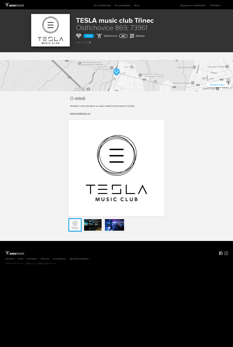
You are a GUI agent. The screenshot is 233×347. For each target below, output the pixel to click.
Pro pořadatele (122, 5)
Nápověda (32, 259)
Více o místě (83, 42)
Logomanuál (59, 259)
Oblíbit (89, 36)
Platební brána (43, 263)
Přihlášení (215, 5)
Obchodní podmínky (79, 259)
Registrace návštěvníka (192, 5)
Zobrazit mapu (217, 84)
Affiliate (45, 259)
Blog (136, 5)
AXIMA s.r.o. (30, 263)
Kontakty (10, 259)
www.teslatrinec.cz (80, 113)
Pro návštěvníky (102, 5)
